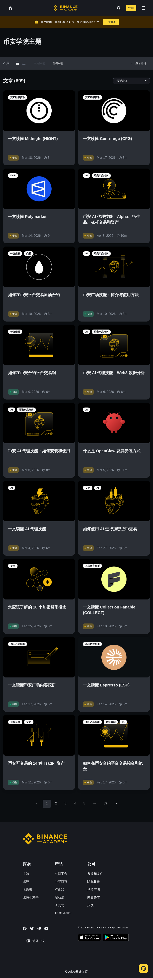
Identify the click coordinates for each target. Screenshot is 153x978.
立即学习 (110, 22)
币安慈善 (61, 881)
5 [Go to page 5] (84, 803)
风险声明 (93, 889)
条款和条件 (95, 873)
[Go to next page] (116, 804)
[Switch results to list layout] (24, 63)
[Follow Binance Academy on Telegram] (39, 928)
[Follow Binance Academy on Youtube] (46, 928)
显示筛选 (138, 63)
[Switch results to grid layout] (17, 63)
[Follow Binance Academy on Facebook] (25, 928)
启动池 (59, 897)
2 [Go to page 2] (56, 803)
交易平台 (61, 873)
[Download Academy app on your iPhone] (89, 938)
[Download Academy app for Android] (115, 938)
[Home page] (65, 8)
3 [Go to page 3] (65, 803)
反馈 (90, 905)
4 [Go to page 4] (75, 803)
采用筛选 (39, 63)
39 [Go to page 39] (105, 803)
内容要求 (93, 897)
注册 (131, 8)
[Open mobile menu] (143, 8)
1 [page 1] (47, 803)
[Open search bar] (117, 8)
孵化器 (59, 889)
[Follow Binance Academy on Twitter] (32, 928)
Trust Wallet (63, 913)
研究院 (59, 905)
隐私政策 (93, 881)
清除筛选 (57, 63)
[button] (143, 8)
